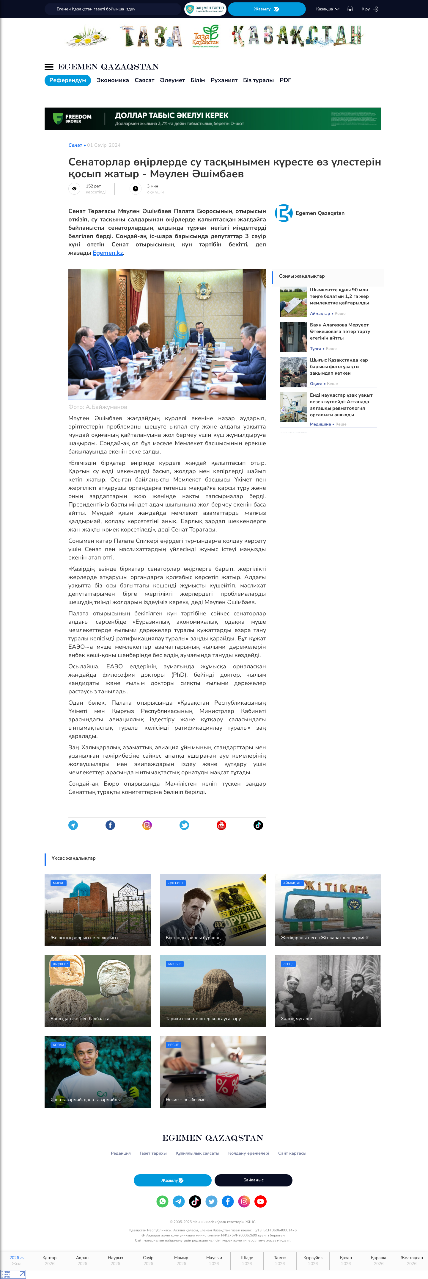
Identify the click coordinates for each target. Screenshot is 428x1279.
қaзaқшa (328, 9)
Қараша (378, 1261)
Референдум (67, 80)
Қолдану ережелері (248, 1153)
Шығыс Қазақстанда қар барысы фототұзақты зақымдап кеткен (339, 366)
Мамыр (181, 1261)
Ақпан (82, 1261)
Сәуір (148, 1261)
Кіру (370, 9)
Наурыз (115, 1261)
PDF (285, 80)
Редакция (121, 1153)
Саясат (144, 80)
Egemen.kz (108, 253)
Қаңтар (49, 1261)
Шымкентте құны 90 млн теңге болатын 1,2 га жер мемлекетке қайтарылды (339, 296)
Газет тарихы (153, 1153)
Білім (198, 80)
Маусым (214, 1261)
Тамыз (280, 1261)
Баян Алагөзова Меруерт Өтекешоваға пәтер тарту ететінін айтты (340, 331)
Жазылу (267, 9)
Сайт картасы (292, 1153)
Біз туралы (258, 80)
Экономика (113, 80)
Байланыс (253, 1180)
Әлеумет (172, 80)
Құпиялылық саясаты (197, 1153)
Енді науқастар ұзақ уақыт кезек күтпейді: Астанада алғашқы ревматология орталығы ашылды (341, 405)
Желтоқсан (411, 1261)
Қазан (346, 1261)
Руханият (224, 80)
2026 (16, 1261)
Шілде (247, 1261)
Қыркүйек (313, 1261)
